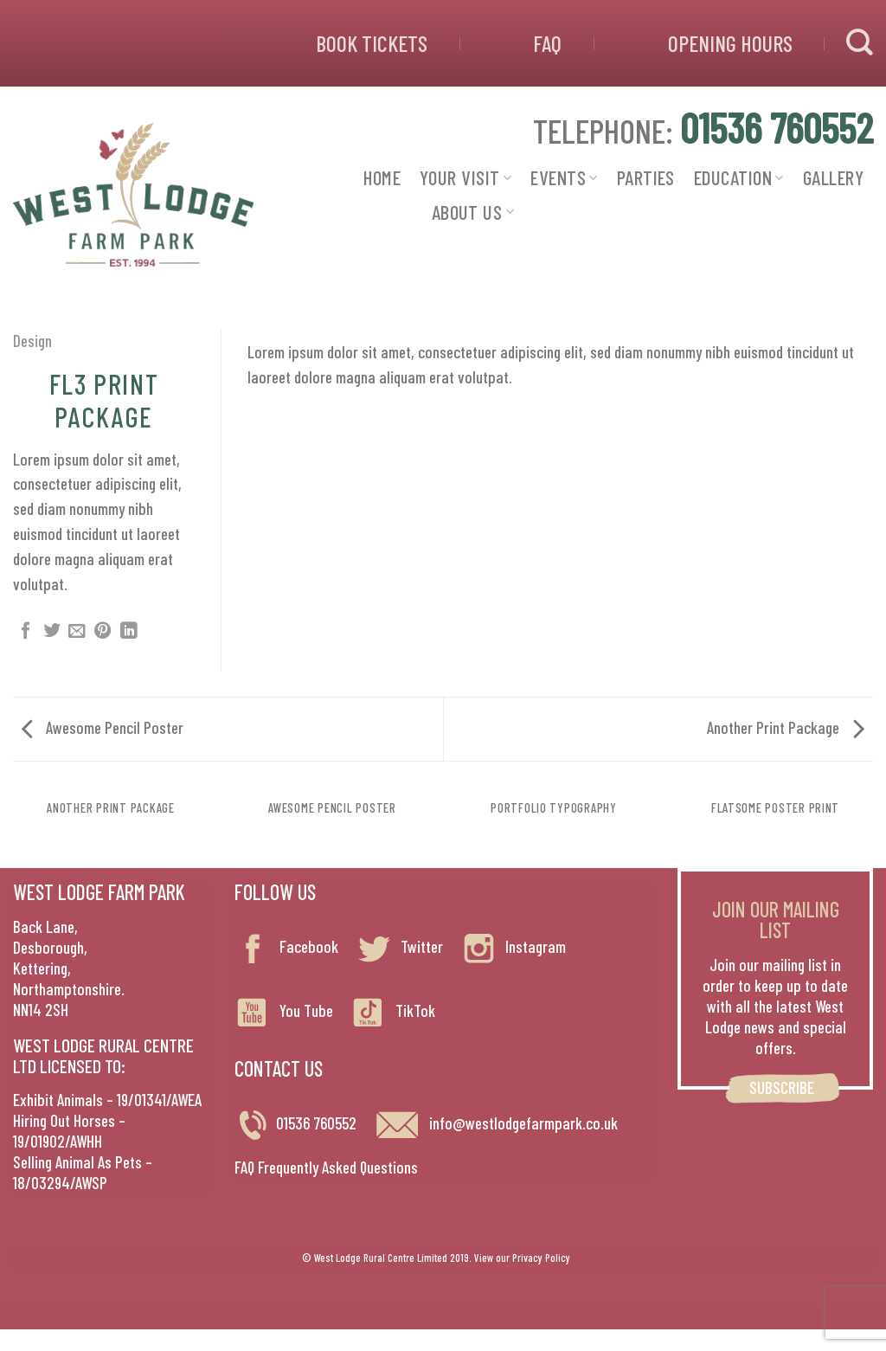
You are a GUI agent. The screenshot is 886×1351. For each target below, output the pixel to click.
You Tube (283, 1010)
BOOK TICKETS (371, 42)
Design (32, 341)
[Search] (859, 43)
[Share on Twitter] (52, 631)
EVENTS (563, 177)
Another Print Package (785, 727)
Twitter (399, 946)
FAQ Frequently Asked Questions (326, 1167)
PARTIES (646, 177)
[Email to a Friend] (77, 631)
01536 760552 (316, 1123)
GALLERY (833, 177)
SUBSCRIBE (781, 1087)
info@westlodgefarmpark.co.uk (496, 1123)
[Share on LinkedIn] (129, 631)
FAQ (547, 42)
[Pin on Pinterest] (103, 631)
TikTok (392, 1010)
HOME (382, 177)
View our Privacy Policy (522, 1257)
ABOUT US (473, 212)
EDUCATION (739, 177)
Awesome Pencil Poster (102, 727)
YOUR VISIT (465, 177)
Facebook (286, 946)
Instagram (513, 946)
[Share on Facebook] (26, 631)
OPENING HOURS (730, 42)
